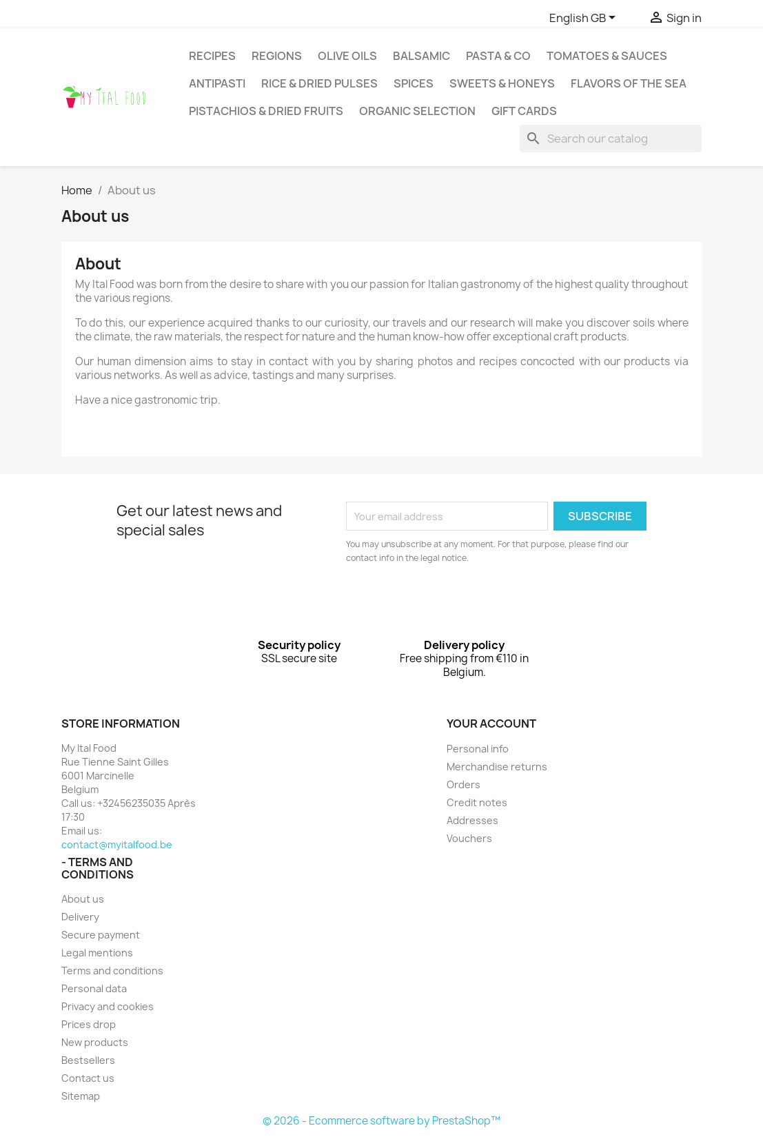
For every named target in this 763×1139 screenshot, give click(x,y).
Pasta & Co (498, 55)
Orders (463, 784)
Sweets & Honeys (502, 83)
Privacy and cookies (107, 1006)
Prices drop (88, 1024)
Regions (277, 55)
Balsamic (421, 55)
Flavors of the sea (628, 83)
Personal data (94, 988)
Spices (414, 83)
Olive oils (347, 55)
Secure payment (100, 934)
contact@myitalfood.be (116, 844)
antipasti (217, 83)
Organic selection (417, 111)
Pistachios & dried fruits (266, 111)
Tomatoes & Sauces (607, 55)
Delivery (80, 916)
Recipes (212, 55)
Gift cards (524, 111)
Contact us (87, 1078)
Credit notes (477, 802)
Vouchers (469, 838)
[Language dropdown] (584, 18)
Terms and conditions (112, 970)
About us (82, 898)
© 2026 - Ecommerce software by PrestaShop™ (381, 1121)
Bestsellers (88, 1060)
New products (94, 1042)
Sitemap (80, 1095)
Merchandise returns (497, 766)
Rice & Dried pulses (319, 83)
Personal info (478, 748)
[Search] (611, 138)
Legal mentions (97, 952)
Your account (491, 723)
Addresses (472, 820)
